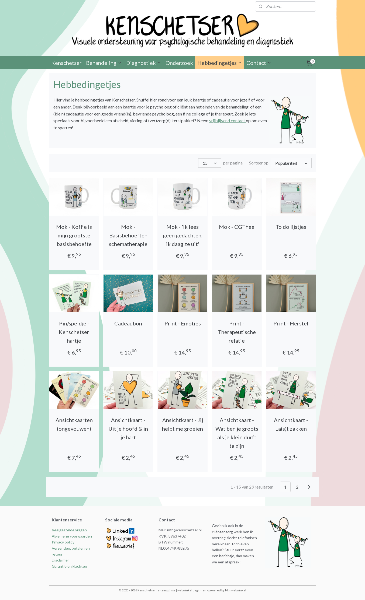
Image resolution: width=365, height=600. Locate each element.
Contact (258, 63)
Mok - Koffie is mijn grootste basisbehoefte (74, 235)
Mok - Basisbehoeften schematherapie (128, 235)
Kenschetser (66, 63)
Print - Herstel (290, 323)
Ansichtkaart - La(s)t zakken (291, 424)
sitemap (163, 590)
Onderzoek (179, 63)
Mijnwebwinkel (235, 590)
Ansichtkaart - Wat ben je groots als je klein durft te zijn (236, 433)
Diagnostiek (143, 63)
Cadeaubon (128, 323)
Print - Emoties (182, 323)
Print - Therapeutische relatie (237, 332)
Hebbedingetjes (219, 63)
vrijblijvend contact (227, 121)
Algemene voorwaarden (72, 536)
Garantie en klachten (69, 566)
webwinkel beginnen (191, 590)
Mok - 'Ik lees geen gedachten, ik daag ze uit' (182, 235)
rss (173, 590)
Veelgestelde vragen (69, 530)
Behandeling (104, 63)
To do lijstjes (291, 226)
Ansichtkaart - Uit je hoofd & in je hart (128, 428)
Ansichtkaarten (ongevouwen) (74, 424)
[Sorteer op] (291, 163)
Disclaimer (61, 560)
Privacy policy (63, 542)
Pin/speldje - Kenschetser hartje (74, 332)
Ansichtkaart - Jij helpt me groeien (182, 424)
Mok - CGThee (236, 226)
